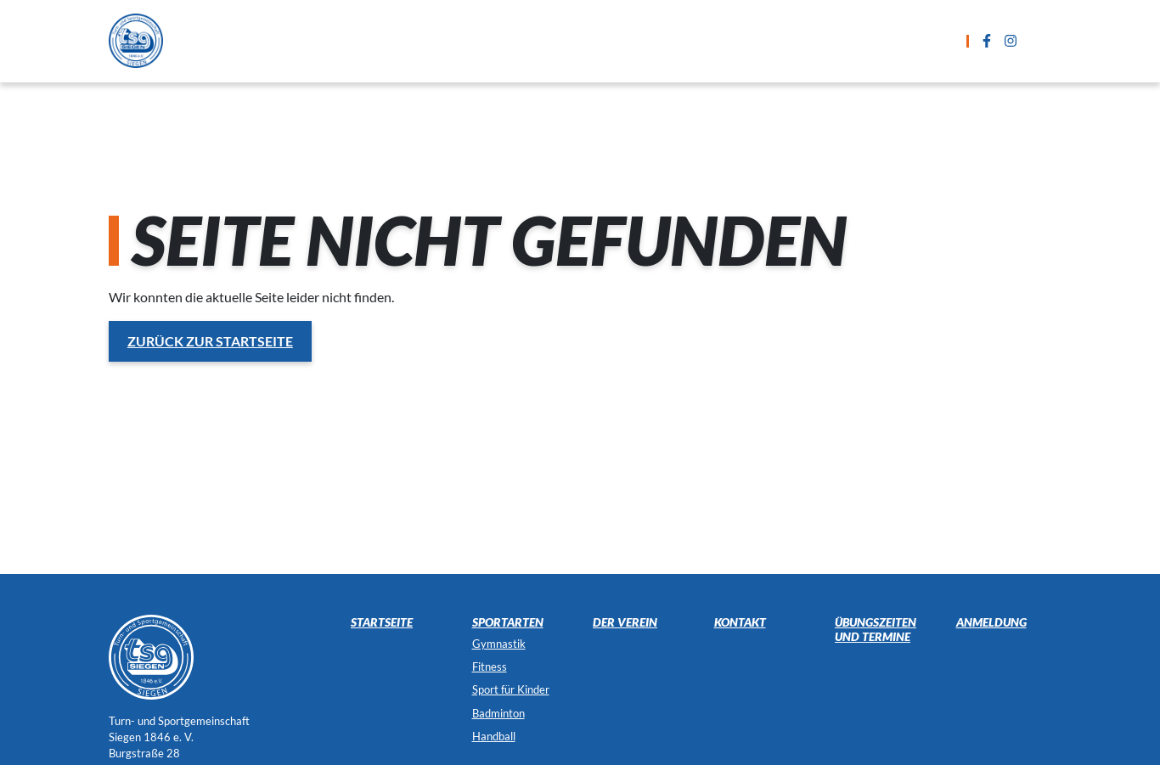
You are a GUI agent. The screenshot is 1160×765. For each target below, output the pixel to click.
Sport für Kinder (510, 689)
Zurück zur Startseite (210, 341)
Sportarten (423, 40)
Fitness (489, 666)
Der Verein (933, 40)
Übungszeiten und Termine (582, 40)
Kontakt (839, 40)
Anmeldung (741, 40)
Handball (493, 736)
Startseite (319, 40)
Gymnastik (499, 643)
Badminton (498, 713)
